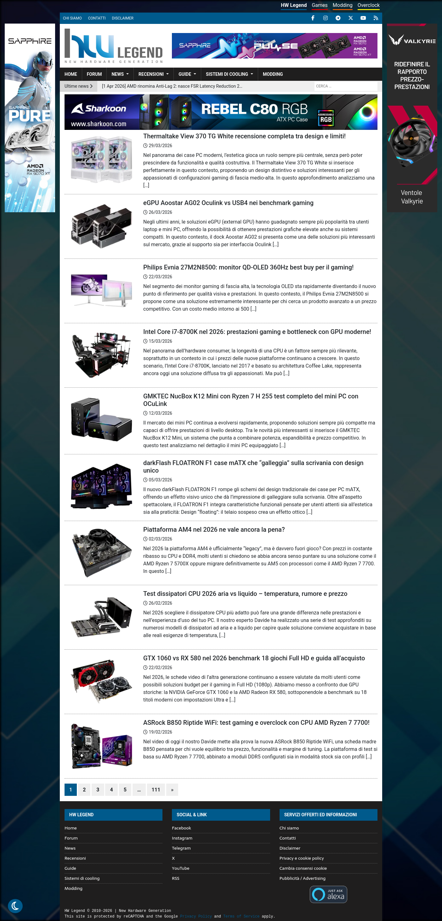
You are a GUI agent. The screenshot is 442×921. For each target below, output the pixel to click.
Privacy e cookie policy (302, 858)
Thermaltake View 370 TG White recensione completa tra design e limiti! (244, 136)
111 (156, 790)
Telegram (181, 848)
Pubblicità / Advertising (303, 878)
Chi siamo (72, 18)
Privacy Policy (196, 916)
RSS (175, 878)
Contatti (97, 18)
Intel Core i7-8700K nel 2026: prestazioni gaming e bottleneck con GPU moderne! (257, 332)
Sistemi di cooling (227, 74)
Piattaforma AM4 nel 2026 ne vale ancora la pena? (214, 529)
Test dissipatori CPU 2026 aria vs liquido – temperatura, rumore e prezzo (245, 593)
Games (319, 5)
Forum (94, 74)
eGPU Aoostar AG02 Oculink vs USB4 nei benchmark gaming (228, 203)
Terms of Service (241, 916)
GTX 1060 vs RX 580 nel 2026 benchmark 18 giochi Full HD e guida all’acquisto (254, 658)
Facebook (181, 827)
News (117, 74)
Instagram (182, 838)
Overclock (369, 5)
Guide (184, 74)
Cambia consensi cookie (303, 868)
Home (71, 74)
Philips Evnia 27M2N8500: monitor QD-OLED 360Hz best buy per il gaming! (248, 267)
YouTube (180, 868)
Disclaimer (122, 18)
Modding (343, 5)
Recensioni (151, 74)
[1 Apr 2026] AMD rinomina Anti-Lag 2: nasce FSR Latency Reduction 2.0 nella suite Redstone (172, 86)
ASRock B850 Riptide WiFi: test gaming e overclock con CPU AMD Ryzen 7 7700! (256, 722)
